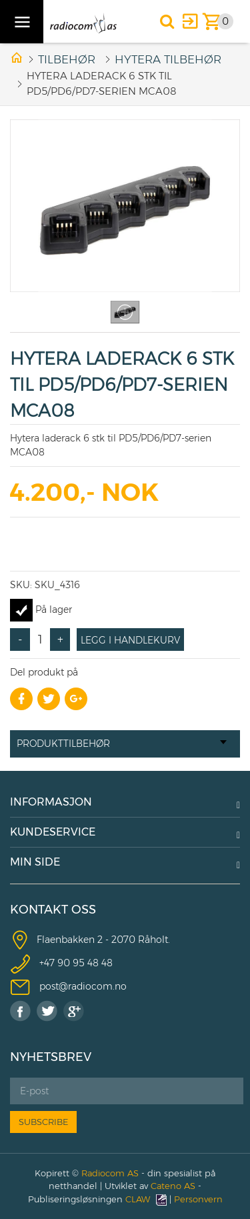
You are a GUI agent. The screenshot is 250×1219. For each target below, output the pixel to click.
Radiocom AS (110, 1173)
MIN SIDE (35, 862)
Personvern (198, 1199)
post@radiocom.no (83, 986)
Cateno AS (173, 1185)
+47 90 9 (59, 963)
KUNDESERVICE (52, 832)
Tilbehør (66, 59)
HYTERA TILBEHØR (168, 59)
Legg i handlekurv (130, 640)
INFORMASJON (51, 802)
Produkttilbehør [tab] (122, 744)
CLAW (146, 1199)
